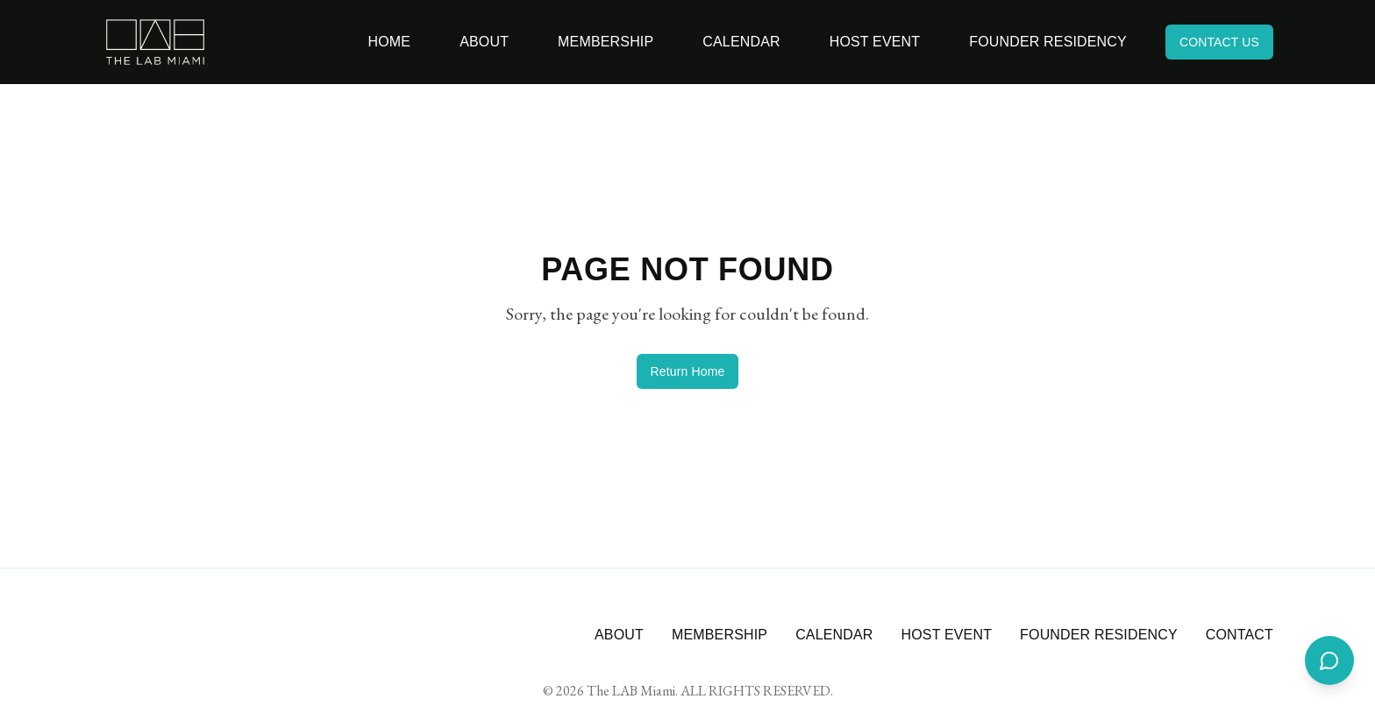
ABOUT (619, 634)
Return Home (688, 371)
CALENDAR (834, 634)
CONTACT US (1219, 42)
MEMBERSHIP (719, 634)
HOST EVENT (947, 634)
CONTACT (1239, 634)
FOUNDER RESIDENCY (1099, 634)
